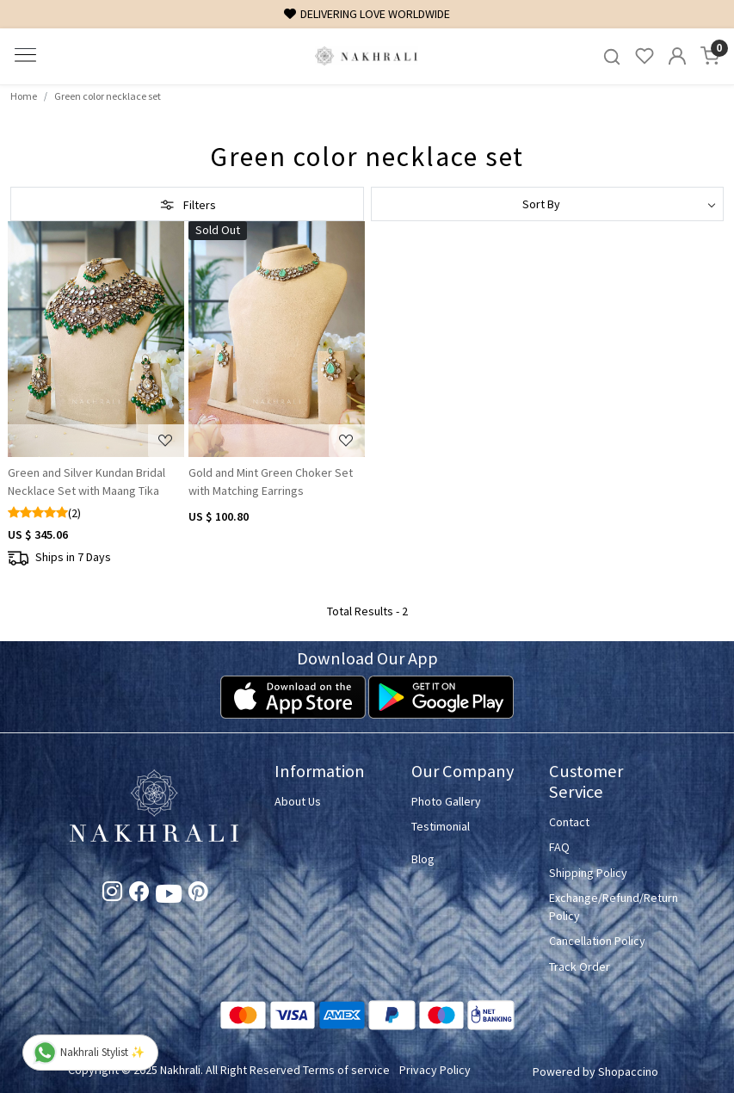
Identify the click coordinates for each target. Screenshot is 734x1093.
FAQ (559, 847)
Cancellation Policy (597, 940)
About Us (297, 801)
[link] (611, 56)
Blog (423, 859)
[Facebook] (139, 894)
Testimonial (440, 826)
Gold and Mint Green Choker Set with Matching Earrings (270, 481)
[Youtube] (168, 897)
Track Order (579, 966)
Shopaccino (628, 1071)
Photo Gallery (446, 801)
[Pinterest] (198, 894)
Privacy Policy (435, 1070)
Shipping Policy (588, 872)
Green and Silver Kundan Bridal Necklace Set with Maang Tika (86, 481)
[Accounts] (677, 55)
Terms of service (346, 1070)
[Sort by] (548, 204)
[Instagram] (112, 894)
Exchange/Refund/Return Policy (607, 906)
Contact (569, 822)
